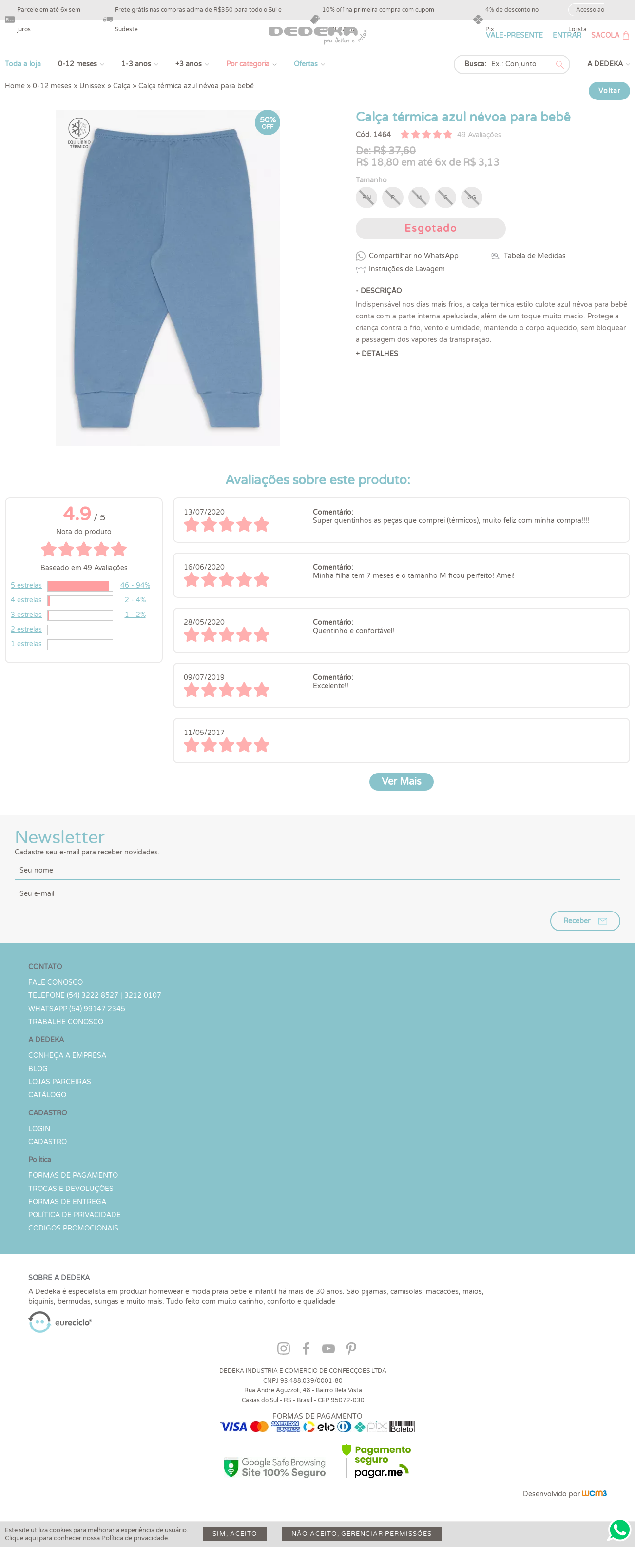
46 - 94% (135, 585)
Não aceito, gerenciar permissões (361, 1534)
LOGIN (39, 1129)
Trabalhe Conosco (65, 1022)
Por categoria (247, 64)
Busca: (475, 64)
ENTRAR (567, 35)
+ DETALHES (377, 354)
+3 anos (188, 64)
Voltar (609, 91)
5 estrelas (26, 585)
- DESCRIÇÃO (379, 291)
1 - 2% (135, 615)
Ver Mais (402, 782)
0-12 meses (77, 64)
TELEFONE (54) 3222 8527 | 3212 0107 (94, 996)
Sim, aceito (234, 1534)
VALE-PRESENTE (514, 35)
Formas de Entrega (67, 1202)
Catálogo (47, 1095)
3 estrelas (26, 615)
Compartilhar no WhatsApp (414, 256)
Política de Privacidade (74, 1215)
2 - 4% (135, 600)
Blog (38, 1069)
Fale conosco (55, 982)
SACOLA (605, 35)
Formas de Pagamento (73, 1175)
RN (366, 197)
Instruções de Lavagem (407, 269)
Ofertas (306, 64)
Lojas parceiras (59, 1082)
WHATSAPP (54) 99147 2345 (76, 1009)
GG (471, 197)
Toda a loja (23, 64)
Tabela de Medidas (535, 256)
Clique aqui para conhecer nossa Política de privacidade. (87, 1538)
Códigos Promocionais (73, 1228)
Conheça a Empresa (67, 1055)
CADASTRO (47, 1142)
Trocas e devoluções (71, 1189)
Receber (576, 921)
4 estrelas (26, 600)
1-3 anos (136, 64)
